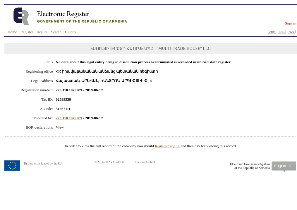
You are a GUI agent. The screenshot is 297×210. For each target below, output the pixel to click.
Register (26, 32)
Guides (70, 32)
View (60, 127)
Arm (272, 31)
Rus (291, 31)
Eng (282, 31)
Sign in (290, 23)
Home (12, 32)
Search (56, 32)
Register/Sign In (167, 146)
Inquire (42, 32)
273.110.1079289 (69, 118)
